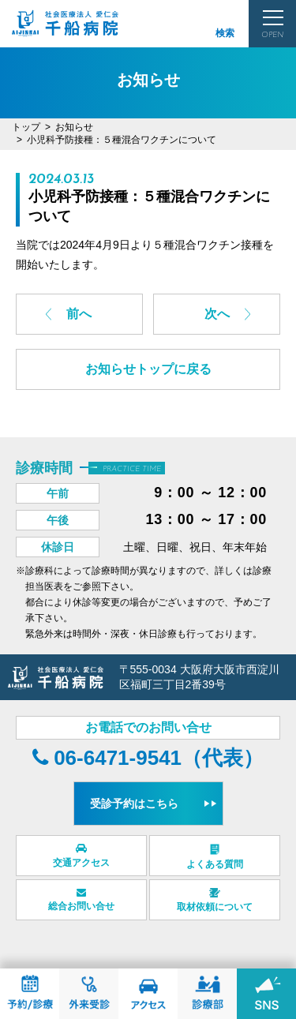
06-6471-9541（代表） (148, 758)
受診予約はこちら (134, 803)
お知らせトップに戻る (148, 369)
